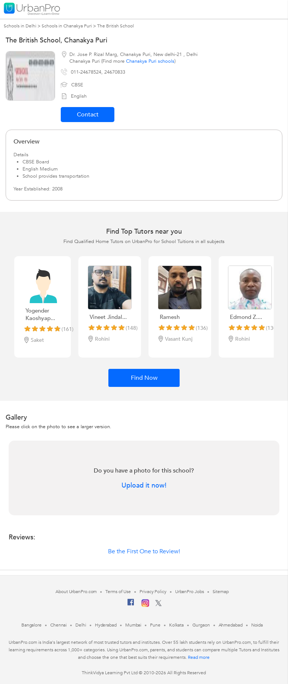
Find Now (144, 378)
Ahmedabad (231, 625)
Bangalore (31, 625)
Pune (155, 625)
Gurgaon (201, 625)
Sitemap (221, 592)
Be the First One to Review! (144, 551)
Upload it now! (144, 486)
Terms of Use (118, 592)
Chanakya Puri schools (150, 61)
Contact (88, 114)
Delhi (80, 625)
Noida (257, 625)
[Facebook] (130, 605)
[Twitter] (158, 605)
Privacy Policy (153, 592)
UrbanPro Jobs (189, 592)
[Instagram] (145, 605)
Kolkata (176, 625)
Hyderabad (106, 625)
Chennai (58, 625)
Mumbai (133, 625)
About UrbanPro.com (76, 592)
